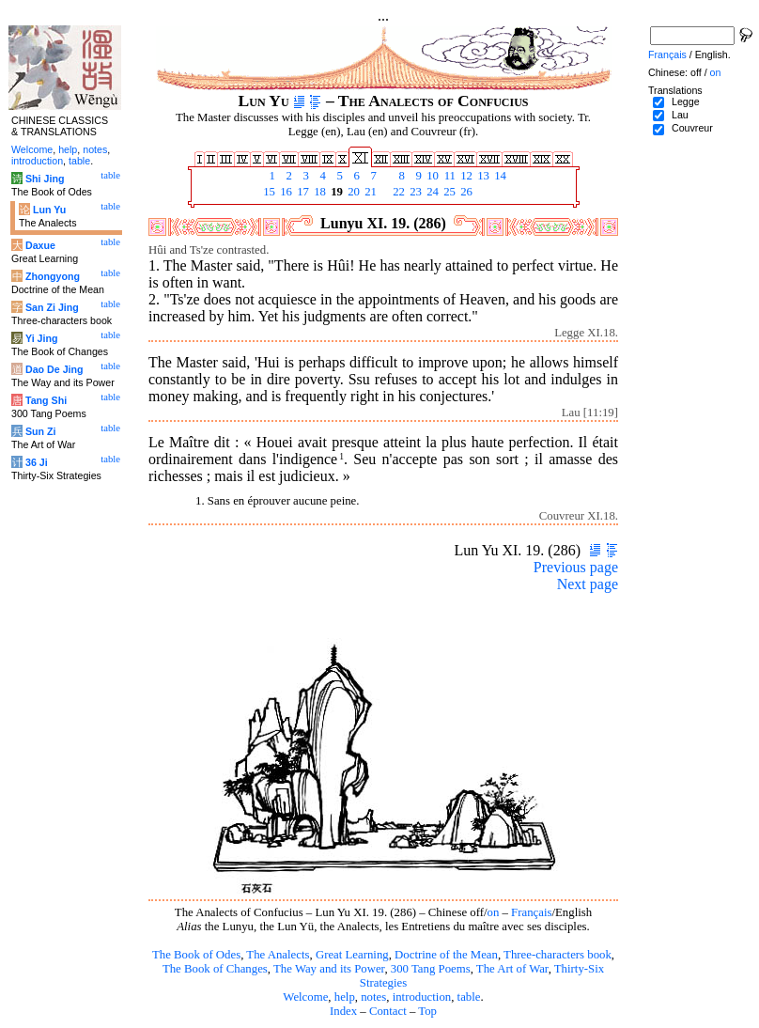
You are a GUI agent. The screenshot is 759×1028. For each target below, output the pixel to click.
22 (397, 191)
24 (431, 191)
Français (531, 912)
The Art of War (512, 968)
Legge (686, 101)
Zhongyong (52, 276)
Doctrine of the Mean (446, 954)
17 (301, 191)
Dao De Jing (54, 369)
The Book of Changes (215, 968)
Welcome (305, 997)
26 (464, 191)
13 (481, 175)
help (344, 997)
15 (267, 191)
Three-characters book (557, 954)
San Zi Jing (52, 307)
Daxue (40, 245)
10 (431, 175)
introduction (422, 997)
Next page (587, 584)
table (469, 997)
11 (448, 175)
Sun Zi (40, 431)
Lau (680, 114)
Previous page (576, 567)
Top (427, 1011)
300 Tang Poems (431, 968)
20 (352, 191)
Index (343, 1011)
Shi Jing (44, 178)
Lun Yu (49, 209)
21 (369, 191)
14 (498, 175)
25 (448, 191)
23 (414, 191)
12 (464, 175)
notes (373, 997)
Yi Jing (41, 338)
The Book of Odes (196, 954)
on (494, 912)
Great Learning (352, 954)
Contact (388, 1011)
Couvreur (692, 127)
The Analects (277, 954)
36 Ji (36, 462)
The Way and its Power (328, 968)
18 (318, 191)
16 (284, 191)
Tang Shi (46, 400)
